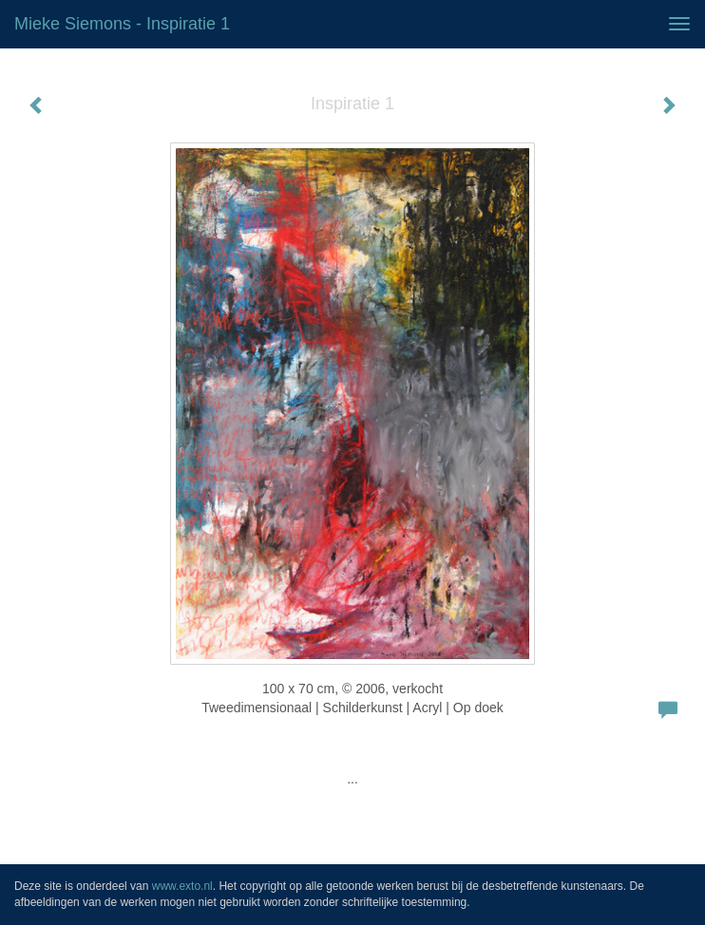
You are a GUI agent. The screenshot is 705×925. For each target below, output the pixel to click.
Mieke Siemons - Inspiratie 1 (122, 23)
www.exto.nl (182, 886)
